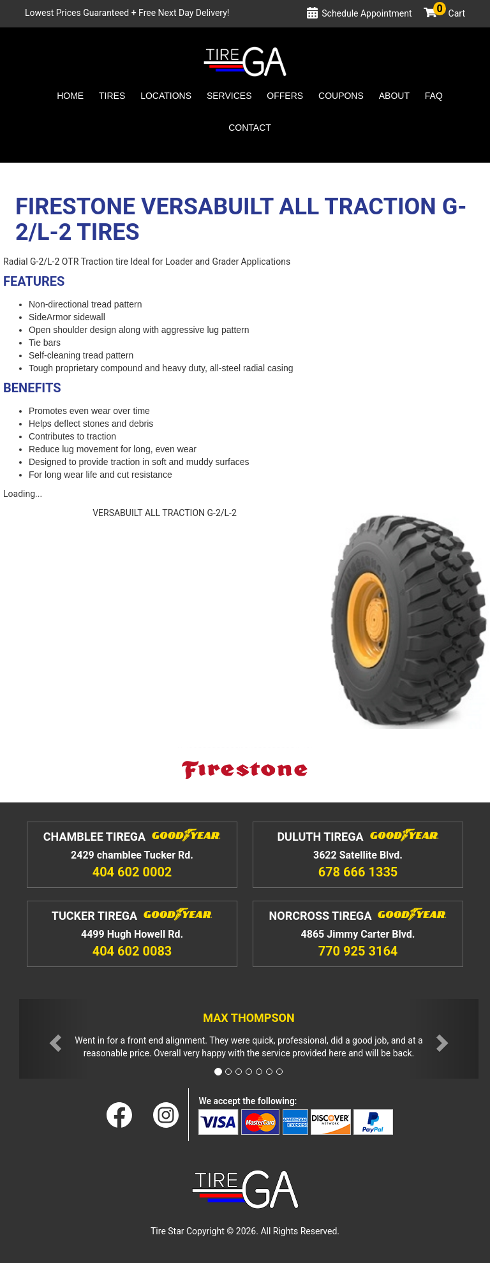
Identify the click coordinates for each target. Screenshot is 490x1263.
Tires (112, 96)
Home (70, 96)
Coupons (341, 96)
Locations (165, 96)
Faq (434, 96)
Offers (285, 96)
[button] (53, 1039)
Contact (249, 127)
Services (229, 96)
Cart (449, 13)
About (394, 96)
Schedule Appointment (367, 13)
